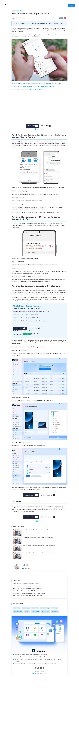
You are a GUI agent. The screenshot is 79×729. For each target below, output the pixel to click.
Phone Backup (26, 608)
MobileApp (27, 611)
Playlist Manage (55, 611)
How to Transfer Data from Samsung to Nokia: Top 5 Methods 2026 (29, 593)
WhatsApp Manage (45, 608)
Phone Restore (17, 608)
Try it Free (32, 126)
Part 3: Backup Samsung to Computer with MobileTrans (27, 89)
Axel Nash (22, 17)
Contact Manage (35, 611)
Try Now (71, 5)
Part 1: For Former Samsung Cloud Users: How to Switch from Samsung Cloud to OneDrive (36, 83)
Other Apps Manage (18, 611)
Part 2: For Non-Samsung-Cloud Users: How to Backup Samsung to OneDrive (33, 86)
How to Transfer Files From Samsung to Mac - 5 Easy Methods (28, 586)
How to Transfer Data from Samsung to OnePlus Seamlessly (27, 588)
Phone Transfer (35, 608)
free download (20, 328)
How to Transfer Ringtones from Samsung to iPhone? (26, 583)
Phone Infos (54, 608)
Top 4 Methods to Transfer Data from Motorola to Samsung (27, 590)
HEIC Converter (45, 611)
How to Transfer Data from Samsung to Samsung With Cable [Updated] (30, 595)
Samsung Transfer (17, 11)
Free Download (31, 495)
